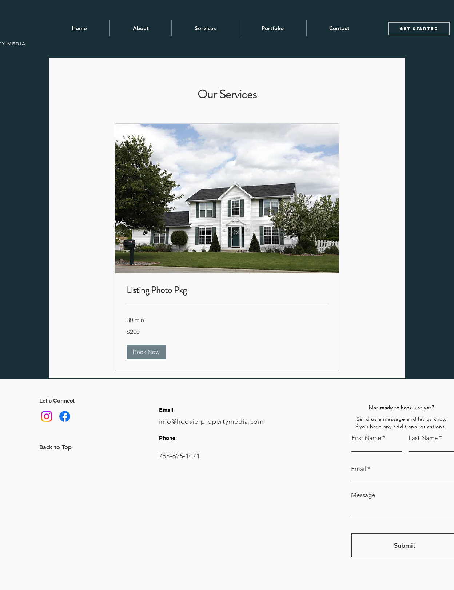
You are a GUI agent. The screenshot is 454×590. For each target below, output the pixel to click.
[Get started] (419, 28)
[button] (146, 352)
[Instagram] (46, 416)
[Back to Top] (65, 447)
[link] (227, 290)
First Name (366, 438)
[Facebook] (64, 416)
